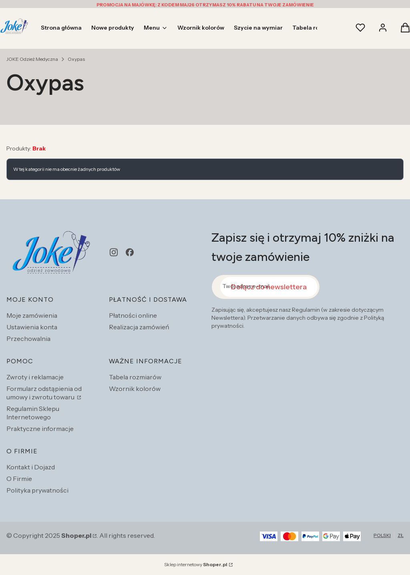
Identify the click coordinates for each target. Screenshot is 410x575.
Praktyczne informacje (40, 429)
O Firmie (19, 479)
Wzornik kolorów (135, 389)
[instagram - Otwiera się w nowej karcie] (114, 252)
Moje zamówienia (31, 315)
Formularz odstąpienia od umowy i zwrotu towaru (44, 393)
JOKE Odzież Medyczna (32, 59)
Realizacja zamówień (139, 327)
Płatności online (133, 315)
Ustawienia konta (31, 327)
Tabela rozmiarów (135, 377)
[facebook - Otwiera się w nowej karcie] (130, 252)
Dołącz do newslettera (269, 286)
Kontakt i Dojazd (30, 467)
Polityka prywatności (37, 490)
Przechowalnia (28, 339)
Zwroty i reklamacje (35, 377)
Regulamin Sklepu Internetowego (32, 413)
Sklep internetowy (195, 564)
